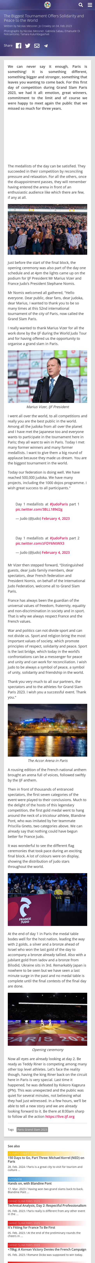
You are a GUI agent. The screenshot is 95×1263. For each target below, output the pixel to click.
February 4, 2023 (56, 518)
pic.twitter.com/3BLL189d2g (39, 509)
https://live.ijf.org (60, 1116)
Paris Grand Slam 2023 (32, 1129)
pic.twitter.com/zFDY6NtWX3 (40, 543)
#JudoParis (59, 504)
